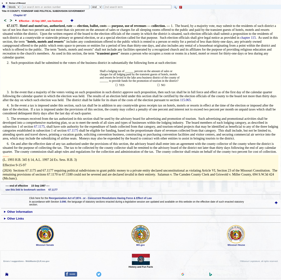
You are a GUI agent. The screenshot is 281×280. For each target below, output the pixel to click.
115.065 (185, 100)
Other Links (15, 218)
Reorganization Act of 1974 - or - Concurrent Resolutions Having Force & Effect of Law (100, 198)
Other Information (20, 211)
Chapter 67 (19, 15)
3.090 (63, 201)
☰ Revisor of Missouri (15, 3)
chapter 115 (248, 37)
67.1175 (39, 126)
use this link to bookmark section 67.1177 (31, 189)
